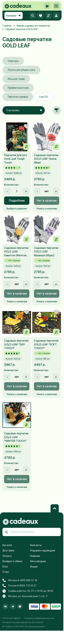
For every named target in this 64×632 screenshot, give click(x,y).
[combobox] (23, 110)
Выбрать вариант (16, 208)
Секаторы (13, 60)
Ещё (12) (43, 96)
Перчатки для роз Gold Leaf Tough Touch (15, 158)
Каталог (7, 545)
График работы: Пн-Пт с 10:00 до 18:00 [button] (27, 591)
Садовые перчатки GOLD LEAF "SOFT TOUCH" (46, 344)
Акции (34, 566)
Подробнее (17, 200)
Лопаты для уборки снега (21, 69)
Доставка (8, 550)
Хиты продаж (38, 561)
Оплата (6, 555)
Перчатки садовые (18, 96)
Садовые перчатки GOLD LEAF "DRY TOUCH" (16, 344)
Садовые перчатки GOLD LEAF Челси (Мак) (46, 158)
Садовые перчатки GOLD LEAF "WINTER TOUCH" (16, 437)
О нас (5, 571)
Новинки (35, 555)
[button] (56, 6)
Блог (5, 566)
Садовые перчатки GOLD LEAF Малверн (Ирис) (46, 251)
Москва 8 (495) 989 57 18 (19, 580)
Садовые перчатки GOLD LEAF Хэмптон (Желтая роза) (16, 251)
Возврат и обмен (12, 561)
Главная (6, 25)
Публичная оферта (11, 618)
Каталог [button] (13, 15)
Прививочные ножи (18, 87)
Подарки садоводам (42, 550)
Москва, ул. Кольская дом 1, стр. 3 (24, 596)
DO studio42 (37, 622)
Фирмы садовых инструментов (33, 25)
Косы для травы (16, 78)
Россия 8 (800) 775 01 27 (19, 585)
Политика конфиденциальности (39, 618)
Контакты (36, 545)
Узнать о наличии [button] (46, 208)
